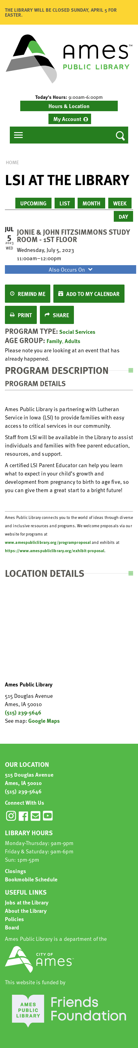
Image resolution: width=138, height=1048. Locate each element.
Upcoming (33, 203)
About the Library (26, 910)
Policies (14, 919)
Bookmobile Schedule (31, 879)
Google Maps (44, 720)
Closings (15, 871)
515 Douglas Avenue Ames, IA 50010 (29, 778)
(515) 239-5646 (23, 712)
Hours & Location (69, 106)
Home (12, 162)
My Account (67, 119)
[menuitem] (69, 119)
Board (12, 927)
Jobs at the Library (26, 902)
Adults (72, 341)
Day (123, 216)
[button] (69, 97)
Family (54, 341)
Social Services (77, 331)
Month (91, 203)
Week (120, 203)
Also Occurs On (71, 269)
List (64, 203)
